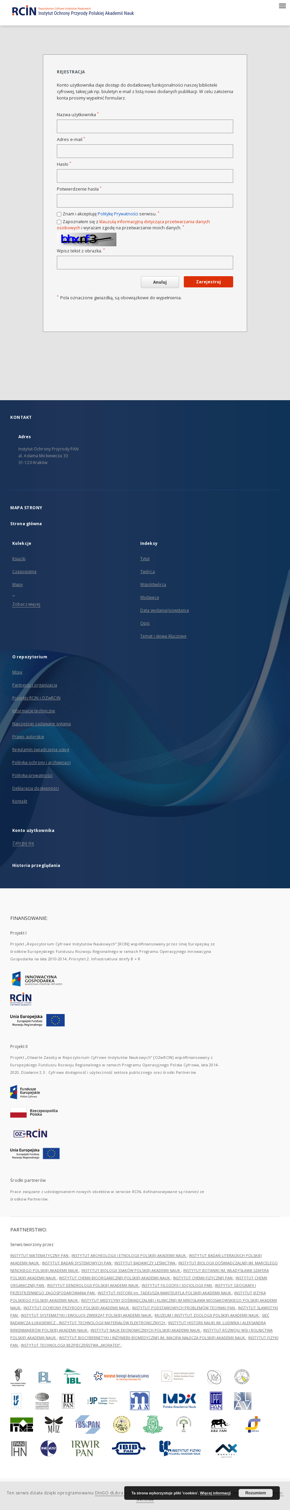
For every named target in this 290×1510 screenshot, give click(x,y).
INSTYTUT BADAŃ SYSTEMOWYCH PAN (77, 1262)
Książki (19, 559)
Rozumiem (255, 1493)
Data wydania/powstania (164, 610)
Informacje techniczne (33, 711)
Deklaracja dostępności (35, 788)
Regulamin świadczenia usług (40, 749)
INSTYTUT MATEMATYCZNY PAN (39, 1255)
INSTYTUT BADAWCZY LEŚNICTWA (145, 1262)
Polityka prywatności (32, 775)
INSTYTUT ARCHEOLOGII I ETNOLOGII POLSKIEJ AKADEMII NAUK (129, 1255)
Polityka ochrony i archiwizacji (41, 762)
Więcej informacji (215, 1493)
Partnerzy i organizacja (34, 685)
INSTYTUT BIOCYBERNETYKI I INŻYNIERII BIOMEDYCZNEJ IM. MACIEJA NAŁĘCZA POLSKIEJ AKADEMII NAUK (152, 1337)
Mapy (17, 584)
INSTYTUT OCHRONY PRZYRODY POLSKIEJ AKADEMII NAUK (76, 1307)
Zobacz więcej (26, 604)
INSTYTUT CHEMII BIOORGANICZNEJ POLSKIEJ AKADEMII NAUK (115, 1277)
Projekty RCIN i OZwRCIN (36, 698)
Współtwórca (153, 584)
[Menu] (282, 5)
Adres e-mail (71, 139)
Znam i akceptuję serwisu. (111, 214)
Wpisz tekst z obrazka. (81, 251)
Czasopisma (24, 571)
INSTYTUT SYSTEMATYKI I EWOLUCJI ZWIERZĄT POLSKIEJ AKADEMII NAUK (86, 1315)
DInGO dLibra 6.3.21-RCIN (122, 1493)
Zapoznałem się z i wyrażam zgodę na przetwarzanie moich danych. (133, 225)
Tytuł (145, 559)
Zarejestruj (208, 282)
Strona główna (26, 524)
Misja (17, 672)
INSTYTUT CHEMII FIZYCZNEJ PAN (203, 1277)
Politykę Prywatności (118, 214)
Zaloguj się (23, 843)
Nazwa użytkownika (78, 115)
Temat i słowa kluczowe (163, 636)
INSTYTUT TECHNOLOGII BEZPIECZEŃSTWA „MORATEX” (71, 1345)
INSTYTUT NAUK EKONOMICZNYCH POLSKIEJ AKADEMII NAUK (146, 1330)
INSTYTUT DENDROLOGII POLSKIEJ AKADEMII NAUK (93, 1285)
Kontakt (19, 801)
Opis (144, 623)
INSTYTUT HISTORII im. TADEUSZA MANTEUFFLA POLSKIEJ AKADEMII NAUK (165, 1292)
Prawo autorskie (28, 737)
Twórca (147, 571)
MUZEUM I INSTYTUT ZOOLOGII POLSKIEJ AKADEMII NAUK (207, 1315)
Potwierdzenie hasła (79, 189)
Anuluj (160, 282)
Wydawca (149, 597)
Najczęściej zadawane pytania (41, 724)
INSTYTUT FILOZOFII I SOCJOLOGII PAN (177, 1285)
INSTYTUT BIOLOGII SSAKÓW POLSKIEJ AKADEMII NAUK (131, 1270)
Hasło (64, 164)
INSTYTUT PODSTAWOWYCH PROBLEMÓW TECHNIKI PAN (184, 1307)
